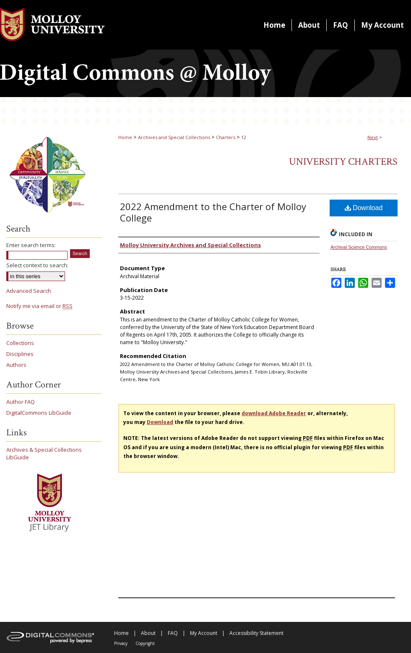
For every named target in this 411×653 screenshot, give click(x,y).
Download (364, 207)
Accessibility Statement (256, 633)
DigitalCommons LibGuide (38, 412)
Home (125, 137)
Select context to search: (37, 265)
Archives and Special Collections (174, 137)
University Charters (343, 161)
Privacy (120, 643)
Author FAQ (20, 401)
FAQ (173, 633)
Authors (16, 365)
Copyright (145, 643)
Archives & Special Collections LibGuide (44, 453)
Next (372, 137)
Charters (225, 137)
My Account (203, 633)
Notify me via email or (39, 306)
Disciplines (20, 354)
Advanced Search (28, 291)
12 (243, 137)
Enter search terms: (31, 245)
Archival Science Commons (358, 247)
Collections (20, 343)
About (148, 633)
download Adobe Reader (274, 413)
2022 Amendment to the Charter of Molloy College (213, 212)
